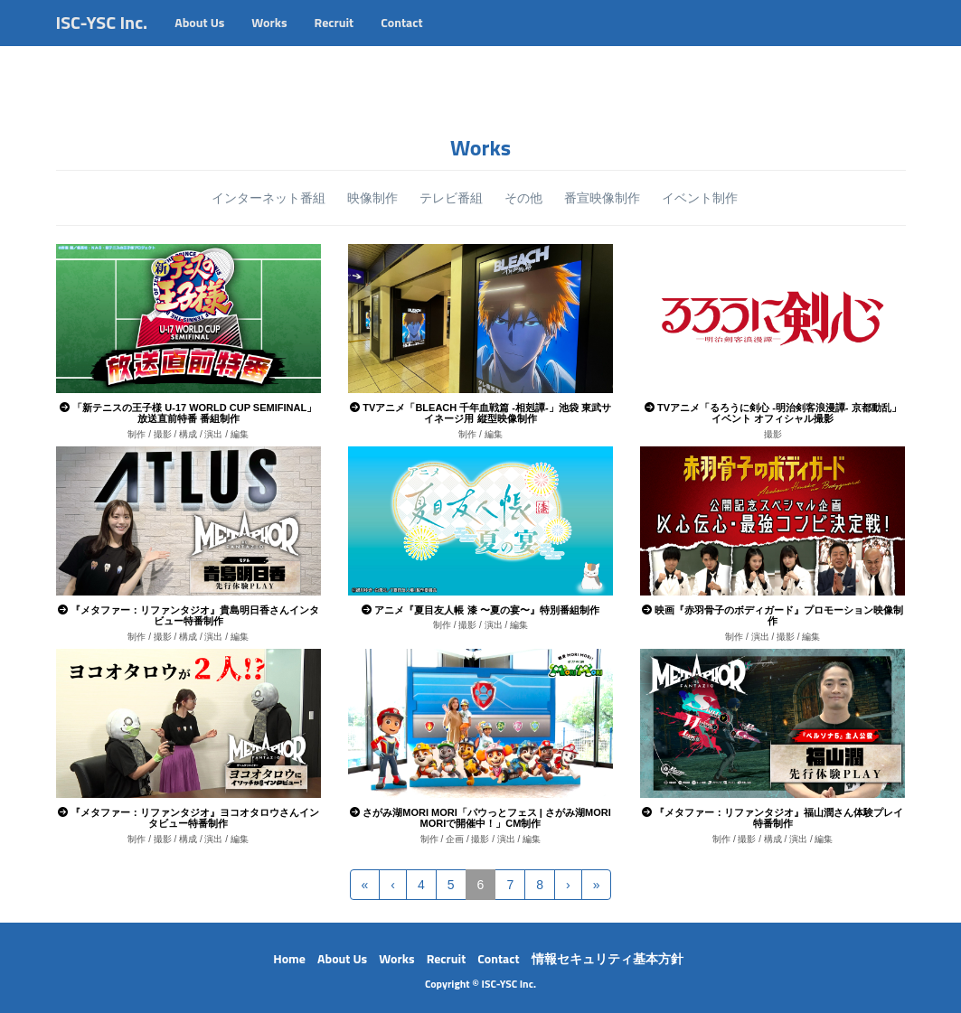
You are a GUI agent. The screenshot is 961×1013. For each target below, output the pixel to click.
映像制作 (372, 198)
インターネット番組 (268, 198)
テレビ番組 (451, 198)
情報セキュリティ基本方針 (607, 958)
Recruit (334, 40)
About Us (199, 40)
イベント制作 (700, 198)
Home (289, 958)
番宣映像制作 (602, 198)
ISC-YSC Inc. (102, 40)
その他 (523, 198)
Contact (401, 40)
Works (269, 40)
